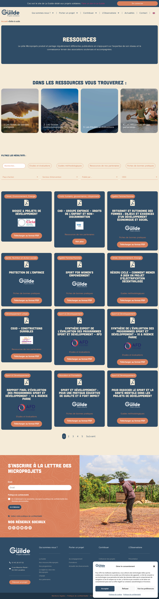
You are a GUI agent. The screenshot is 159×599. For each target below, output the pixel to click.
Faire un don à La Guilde (93, 3)
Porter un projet (68, 13)
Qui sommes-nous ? (43, 13)
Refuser (125, 589)
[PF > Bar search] (14, 165)
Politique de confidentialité (132, 594)
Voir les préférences (145, 589)
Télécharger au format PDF (26, 236)
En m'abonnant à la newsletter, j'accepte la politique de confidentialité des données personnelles (40, 500)
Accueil (4, 21)
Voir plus (79, 241)
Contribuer (90, 13)
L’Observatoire (111, 13)
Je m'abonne (15, 507)
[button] (154, 566)
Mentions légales (58, 596)
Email (10, 482)
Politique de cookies (115, 594)
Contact (143, 13)
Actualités (129, 13)
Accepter (105, 589)
